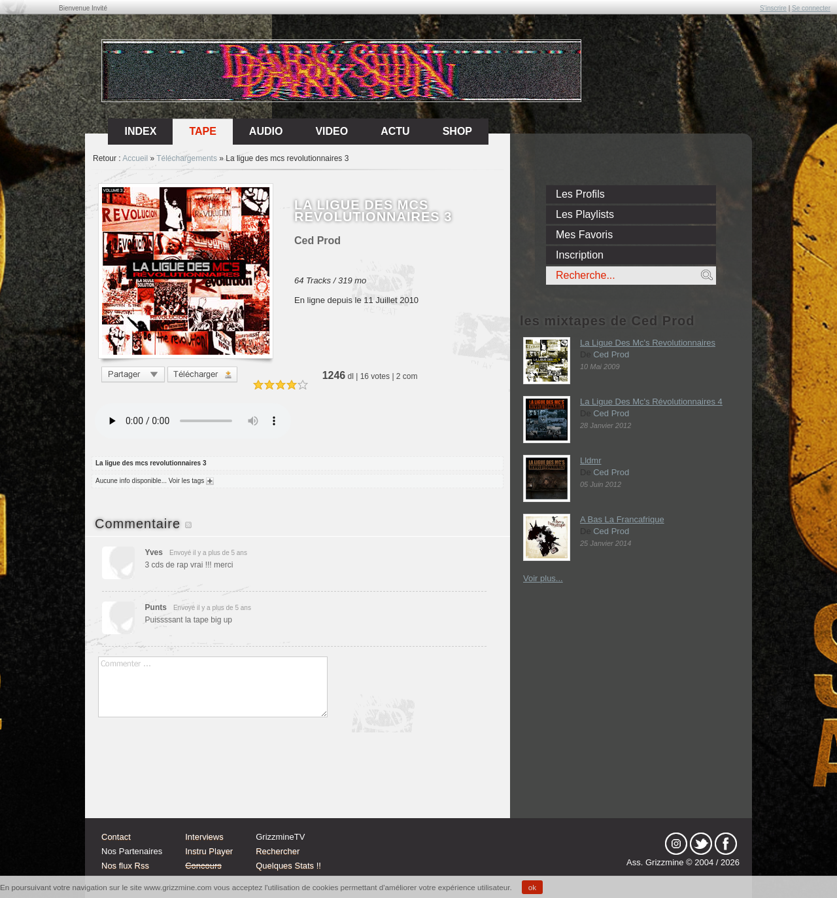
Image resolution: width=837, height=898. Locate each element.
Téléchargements (186, 158)
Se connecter (811, 8)
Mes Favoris (584, 234)
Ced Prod (611, 354)
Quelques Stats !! (288, 866)
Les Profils (580, 194)
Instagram (676, 844)
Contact (116, 837)
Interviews (204, 837)
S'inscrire (773, 8)
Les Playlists (585, 214)
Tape (202, 131)
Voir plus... (543, 578)
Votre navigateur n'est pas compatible (193, 421)
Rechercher (277, 851)
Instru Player (209, 851)
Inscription (580, 254)
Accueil (135, 158)
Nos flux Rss (125, 866)
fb (726, 844)
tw (701, 844)
